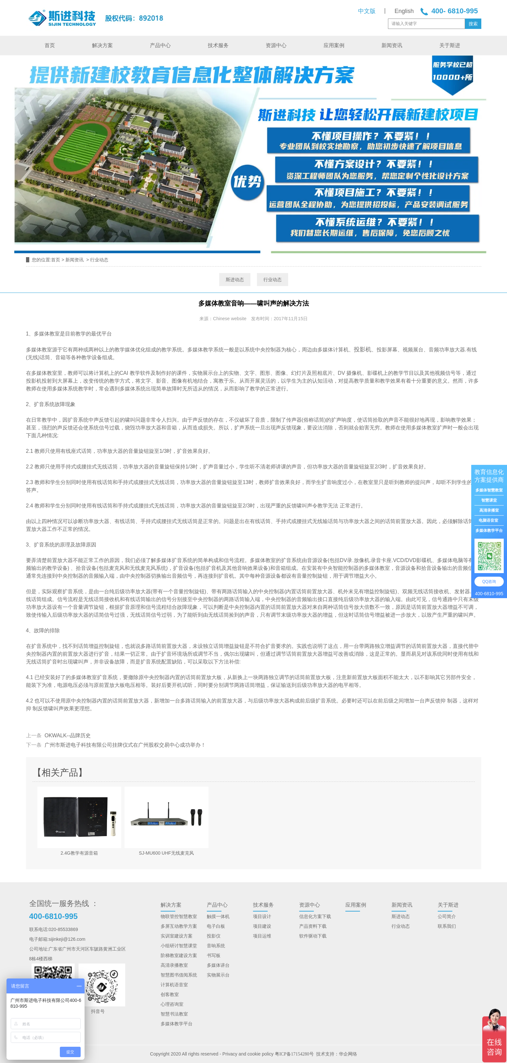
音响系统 (216, 945)
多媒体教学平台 (177, 1023)
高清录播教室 (174, 965)
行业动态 (272, 279)
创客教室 (170, 994)
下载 (322, 926)
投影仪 (213, 935)
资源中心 (276, 45)
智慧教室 (188, 916)
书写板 (213, 955)
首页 (50, 45)
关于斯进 (449, 45)
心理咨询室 (172, 1004)
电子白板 (216, 926)
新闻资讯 (391, 45)
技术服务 (218, 45)
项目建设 (262, 926)
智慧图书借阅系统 (179, 975)
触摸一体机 (218, 916)
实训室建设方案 (177, 935)
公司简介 (447, 916)
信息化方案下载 (315, 916)
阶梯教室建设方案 (179, 955)
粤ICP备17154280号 (294, 1054)
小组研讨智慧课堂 (179, 945)
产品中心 (160, 45)
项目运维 (262, 935)
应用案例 (334, 45)
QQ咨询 (489, 581)
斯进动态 (235, 279)
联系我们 (447, 926)
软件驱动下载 (313, 935)
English (404, 11)
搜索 (473, 23)
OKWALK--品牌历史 (67, 735)
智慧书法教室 (174, 1014)
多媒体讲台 (218, 965)
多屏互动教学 (174, 926)
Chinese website (230, 318)
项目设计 (262, 916)
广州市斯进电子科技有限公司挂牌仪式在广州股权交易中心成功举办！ (124, 745)
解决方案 (102, 45)
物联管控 (170, 916)
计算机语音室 (174, 984)
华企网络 (348, 1054)
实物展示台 (218, 975)
